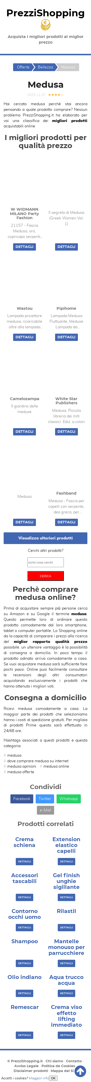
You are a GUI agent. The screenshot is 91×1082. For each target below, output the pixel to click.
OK (53, 1078)
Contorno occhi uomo (24, 914)
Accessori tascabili (24, 878)
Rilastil (66, 911)
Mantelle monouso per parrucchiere (66, 947)
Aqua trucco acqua (66, 980)
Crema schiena (24, 842)
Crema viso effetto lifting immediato (66, 1016)
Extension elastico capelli (66, 845)
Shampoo (24, 941)
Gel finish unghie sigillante (66, 881)
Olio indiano (24, 977)
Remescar (25, 1007)
